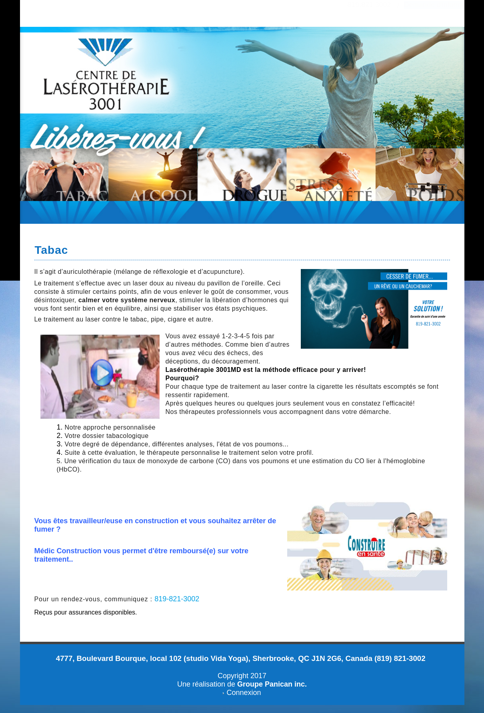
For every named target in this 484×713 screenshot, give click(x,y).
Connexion (243, 693)
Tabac (51, 250)
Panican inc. (286, 684)
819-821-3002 (176, 599)
